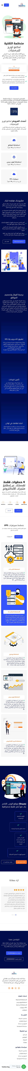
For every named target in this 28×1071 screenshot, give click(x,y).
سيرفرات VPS (14, 179)
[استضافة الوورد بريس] (14, 157)
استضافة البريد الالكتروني (14, 741)
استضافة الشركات (14, 569)
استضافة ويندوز (14, 654)
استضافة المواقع (14, 145)
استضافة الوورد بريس (14, 162)
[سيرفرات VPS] (14, 174)
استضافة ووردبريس (14, 697)
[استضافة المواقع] (14, 140)
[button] (16, 915)
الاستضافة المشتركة (14, 612)
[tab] (18, 536)
